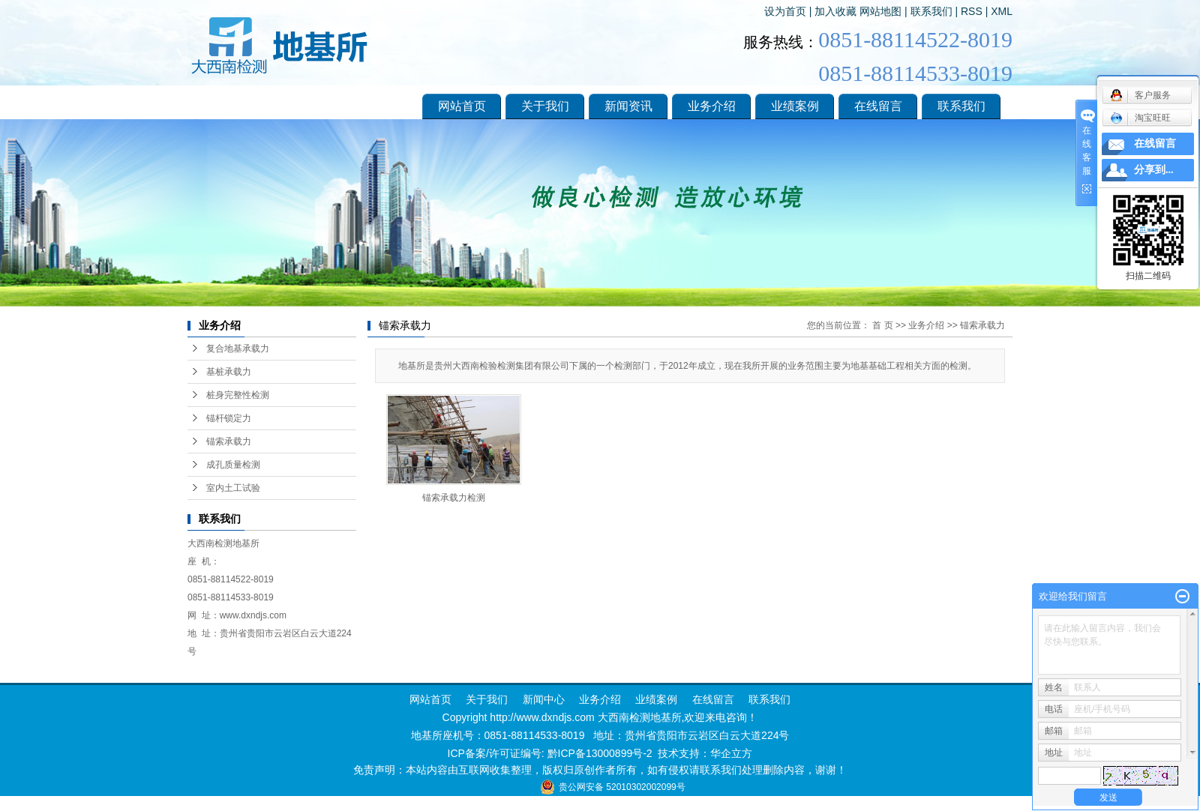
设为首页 (785, 11)
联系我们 (931, 11)
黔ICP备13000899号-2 (600, 753)
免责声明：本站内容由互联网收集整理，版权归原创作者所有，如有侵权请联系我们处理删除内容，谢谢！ (600, 770)
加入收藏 (835, 11)
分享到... (1154, 169)
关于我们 (545, 106)
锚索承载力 (228, 441)
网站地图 (881, 11)
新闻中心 (542, 699)
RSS (971, 11)
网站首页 (462, 106)
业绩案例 (795, 106)
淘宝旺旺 (1140, 118)
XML (1001, 11)
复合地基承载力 (237, 348)
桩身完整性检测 (237, 395)
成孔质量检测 (233, 464)
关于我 (481, 699)
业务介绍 (712, 106)
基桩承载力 (228, 372)
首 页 (882, 325)
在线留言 (878, 106)
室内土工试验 (233, 488)
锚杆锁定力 (228, 418)
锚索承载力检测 (453, 497)
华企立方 (731, 753)
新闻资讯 (628, 106)
